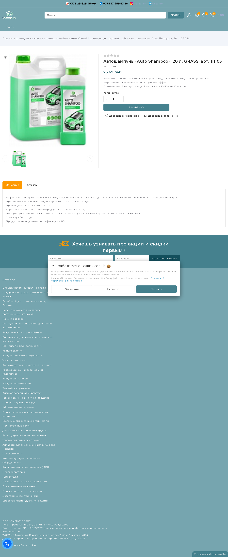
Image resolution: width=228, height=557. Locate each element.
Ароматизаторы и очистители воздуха (27, 365)
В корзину (136, 107)
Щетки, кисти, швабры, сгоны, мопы (26, 420)
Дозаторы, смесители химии (21, 495)
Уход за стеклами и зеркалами (22, 355)
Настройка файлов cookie (19, 545)
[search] (176, 15)
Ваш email (123, 258)
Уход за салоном (13, 350)
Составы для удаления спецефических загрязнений (27, 339)
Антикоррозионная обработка (22, 392)
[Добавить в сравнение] (161, 115)
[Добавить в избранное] (122, 115)
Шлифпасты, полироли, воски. (22, 345)
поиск (51, 15)
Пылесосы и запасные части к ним (25, 481)
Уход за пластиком (14, 360)
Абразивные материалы (18, 407)
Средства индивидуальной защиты (25, 500)
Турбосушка (10, 476)
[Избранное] (204, 15)
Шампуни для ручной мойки (109, 38)
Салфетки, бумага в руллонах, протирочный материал (21, 312)
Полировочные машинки (19, 486)
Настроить (114, 289)
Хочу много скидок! (164, 258)
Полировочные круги (17, 425)
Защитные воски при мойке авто (24, 332)
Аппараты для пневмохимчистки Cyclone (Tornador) (28, 446)
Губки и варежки (14, 318)
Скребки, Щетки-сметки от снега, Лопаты (24, 303)
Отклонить (72, 289)
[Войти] (189, 15)
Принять (156, 289)
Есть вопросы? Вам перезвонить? (8, 544)
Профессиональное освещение (23, 491)
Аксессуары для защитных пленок (24, 435)
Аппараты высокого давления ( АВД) (26, 467)
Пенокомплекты (13, 453)
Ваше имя (56, 258)
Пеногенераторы (14, 471)
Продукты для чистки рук (19, 402)
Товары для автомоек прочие (21, 440)
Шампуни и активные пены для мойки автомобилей (51, 38)
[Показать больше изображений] (5, 57)
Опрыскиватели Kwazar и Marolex (24, 287)
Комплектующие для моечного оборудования (22, 460)
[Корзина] (212, 15)
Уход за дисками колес (17, 383)
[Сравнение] (197, 15)
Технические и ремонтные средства (26, 397)
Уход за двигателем (15, 378)
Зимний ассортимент (16, 388)
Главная (7, 38)
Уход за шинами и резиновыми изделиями (22, 371)
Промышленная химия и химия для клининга (25, 414)
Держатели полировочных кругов (24, 430)
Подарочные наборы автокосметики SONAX (26, 294)
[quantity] (113, 99)
